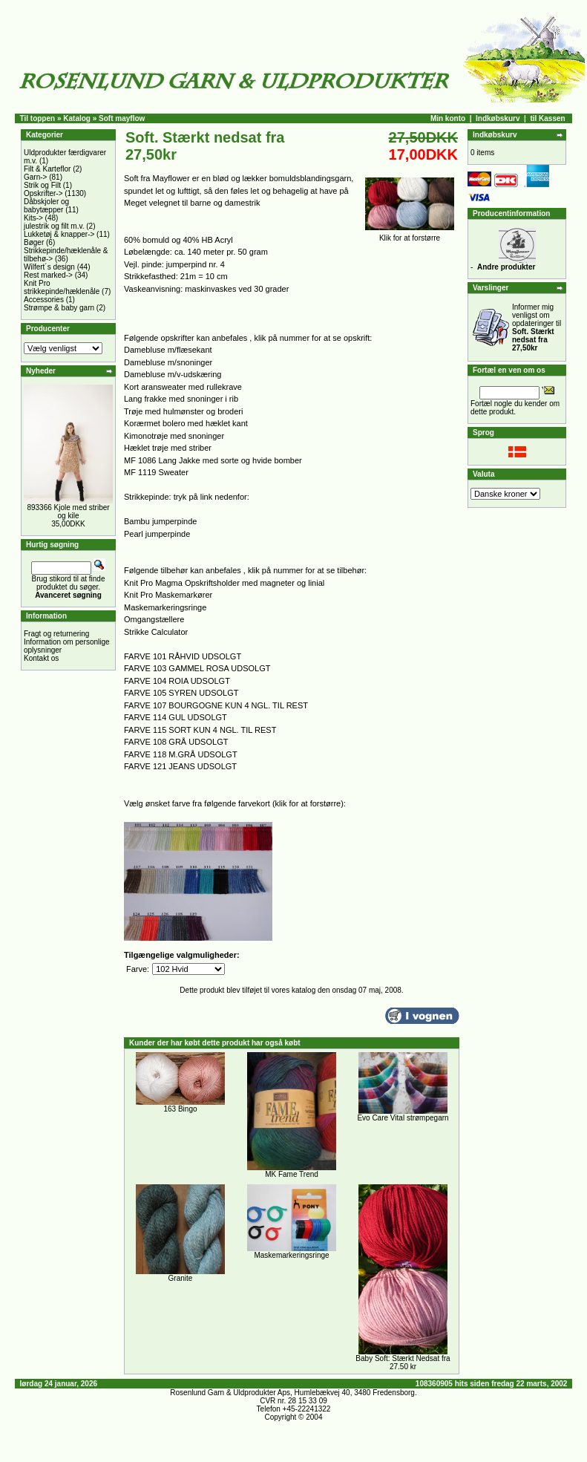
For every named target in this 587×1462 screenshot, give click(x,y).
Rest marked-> (48, 275)
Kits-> (33, 218)
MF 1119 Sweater (156, 472)
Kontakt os (41, 658)
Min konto (447, 118)
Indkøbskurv (497, 118)
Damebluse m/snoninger (168, 362)
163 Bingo (180, 1109)
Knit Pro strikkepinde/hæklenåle (61, 287)
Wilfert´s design (49, 267)
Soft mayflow (122, 118)
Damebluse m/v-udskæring (172, 374)
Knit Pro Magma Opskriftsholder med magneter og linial (224, 582)
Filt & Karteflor (47, 169)
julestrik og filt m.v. (54, 226)
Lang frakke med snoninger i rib (181, 398)
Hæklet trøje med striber (167, 447)
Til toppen (38, 118)
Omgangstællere (154, 619)
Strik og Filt (42, 185)
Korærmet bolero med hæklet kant (186, 423)
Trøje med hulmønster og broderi (183, 411)
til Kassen (547, 118)
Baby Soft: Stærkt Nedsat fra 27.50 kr (402, 1362)
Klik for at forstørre (409, 234)
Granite (180, 1278)
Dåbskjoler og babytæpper (46, 206)
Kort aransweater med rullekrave (183, 386)
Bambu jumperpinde (160, 521)
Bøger (34, 242)
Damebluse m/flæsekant (168, 349)
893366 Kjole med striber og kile (68, 511)
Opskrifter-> (43, 193)
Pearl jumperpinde (157, 533)
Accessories (44, 300)
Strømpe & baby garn (59, 308)
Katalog (77, 118)
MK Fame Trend (291, 1174)
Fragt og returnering (56, 634)
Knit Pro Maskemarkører (168, 594)
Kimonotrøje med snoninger (174, 435)
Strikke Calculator (156, 631)
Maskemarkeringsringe (165, 607)
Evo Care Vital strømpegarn (402, 1118)
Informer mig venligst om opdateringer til (536, 327)
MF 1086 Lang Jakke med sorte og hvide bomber (213, 460)
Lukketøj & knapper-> (59, 234)
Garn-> (35, 177)
